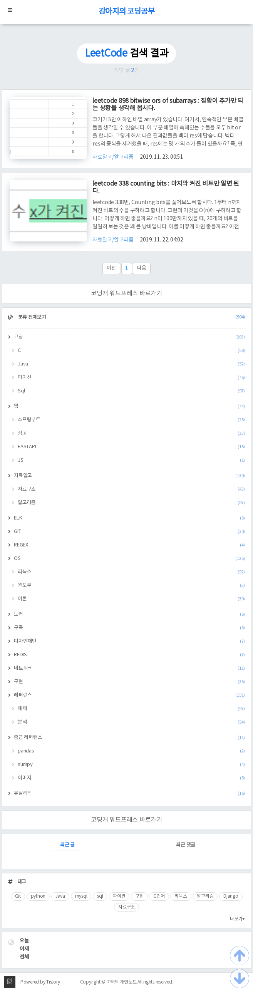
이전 (111, 268)
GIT (129, 531)
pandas (131, 751)
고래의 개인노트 (122, 982)
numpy (131, 764)
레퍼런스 (129, 695)
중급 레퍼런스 (129, 737)
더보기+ (237, 919)
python (38, 896)
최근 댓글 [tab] (185, 845)
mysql (81, 896)
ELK (129, 518)
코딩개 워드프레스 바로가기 (126, 293)
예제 (131, 709)
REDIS (129, 655)
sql (100, 896)
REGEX (129, 545)
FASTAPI (131, 447)
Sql (131, 391)
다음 (141, 268)
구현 (129, 682)
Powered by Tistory (40, 982)
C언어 (158, 896)
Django (230, 896)
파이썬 (119, 896)
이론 (131, 599)
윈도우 (131, 585)
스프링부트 (131, 420)
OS (129, 558)
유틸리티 (129, 793)
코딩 (129, 337)
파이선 (131, 377)
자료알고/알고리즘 (113, 157)
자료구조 (131, 489)
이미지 (131, 778)
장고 (131, 433)
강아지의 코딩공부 (127, 11)
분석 (131, 722)
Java (131, 364)
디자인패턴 (129, 641)
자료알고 (129, 476)
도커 (129, 614)
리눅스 (131, 572)
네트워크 (129, 668)
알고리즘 (131, 503)
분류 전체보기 (131, 317)
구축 (129, 628)
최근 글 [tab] (67, 845)
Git (18, 896)
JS (131, 460)
